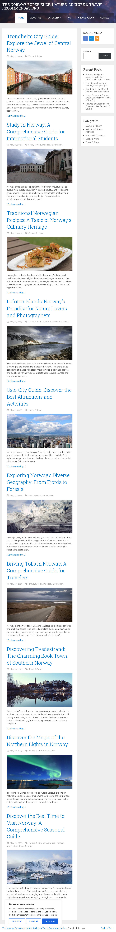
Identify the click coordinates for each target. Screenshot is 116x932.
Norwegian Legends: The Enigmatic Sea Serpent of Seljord (98, 106)
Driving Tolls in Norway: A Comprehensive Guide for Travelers (37, 570)
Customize (16, 921)
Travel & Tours (35, 56)
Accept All (50, 921)
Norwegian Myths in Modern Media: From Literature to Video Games (98, 77)
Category (53, 18)
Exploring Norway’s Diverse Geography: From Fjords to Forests (38, 482)
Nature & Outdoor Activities (56, 321)
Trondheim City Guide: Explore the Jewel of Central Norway (39, 43)
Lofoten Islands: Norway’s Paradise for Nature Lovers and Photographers (37, 308)
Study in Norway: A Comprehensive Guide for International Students (36, 131)
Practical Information (52, 145)
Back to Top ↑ (107, 928)
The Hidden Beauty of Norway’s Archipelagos (96, 84)
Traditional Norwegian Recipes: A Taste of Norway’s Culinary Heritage (39, 220)
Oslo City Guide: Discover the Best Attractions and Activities (39, 397)
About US (35, 18)
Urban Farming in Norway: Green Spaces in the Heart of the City (98, 98)
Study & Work (34, 145)
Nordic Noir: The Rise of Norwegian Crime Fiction (97, 90)
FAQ (69, 18)
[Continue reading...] (16, 116)
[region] (33, 913)
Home (21, 18)
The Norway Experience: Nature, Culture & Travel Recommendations (52, 6)
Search (87, 51)
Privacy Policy (85, 18)
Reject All (33, 921)
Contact (105, 18)
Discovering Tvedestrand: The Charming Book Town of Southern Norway (37, 656)
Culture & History (36, 233)
